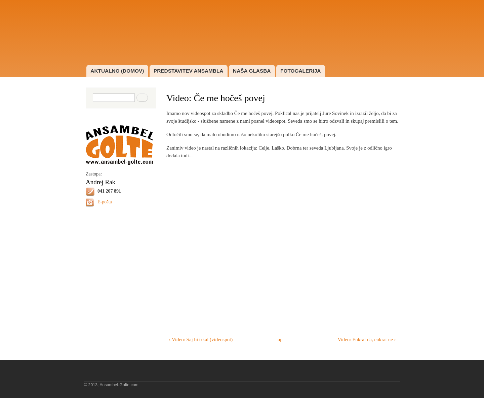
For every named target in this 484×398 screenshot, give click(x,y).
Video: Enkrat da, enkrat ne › (367, 339)
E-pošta (104, 201)
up (280, 339)
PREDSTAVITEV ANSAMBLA (189, 71)
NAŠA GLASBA (252, 71)
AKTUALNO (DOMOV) (117, 71)
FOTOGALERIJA (300, 71)
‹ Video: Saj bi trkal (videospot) (201, 339)
